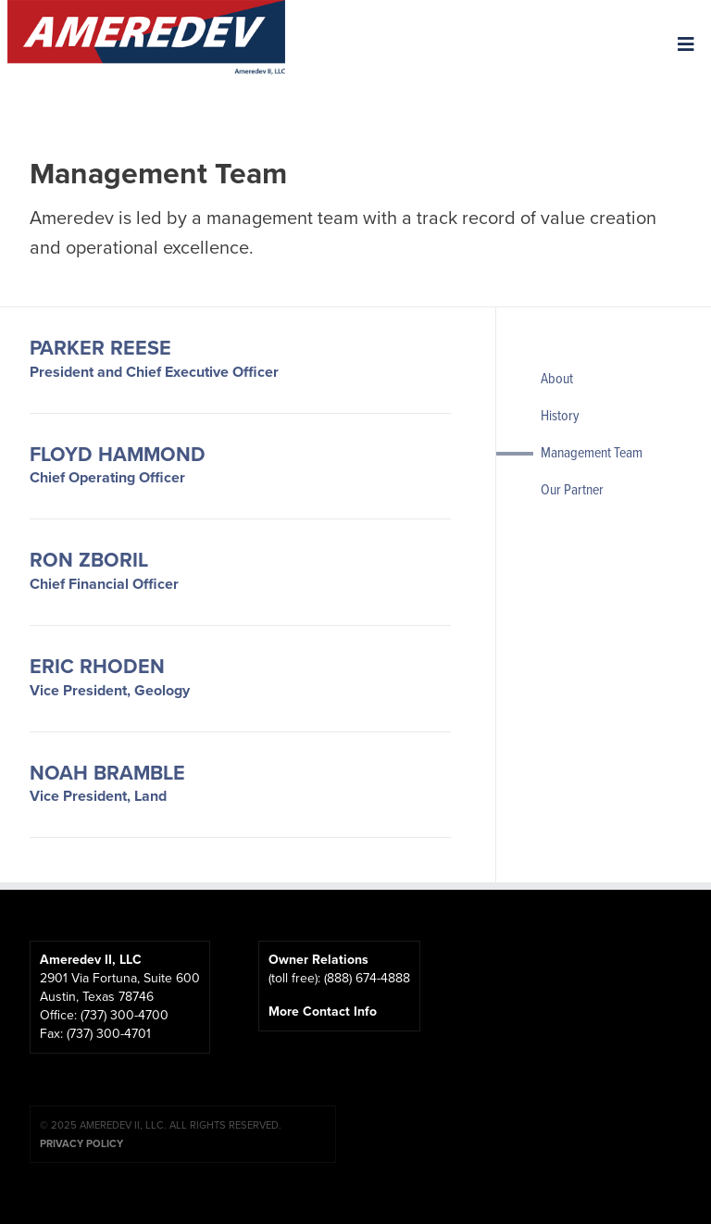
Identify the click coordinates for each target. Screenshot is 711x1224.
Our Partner (572, 489)
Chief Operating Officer (107, 477)
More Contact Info (326, 1011)
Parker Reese (100, 349)
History (560, 415)
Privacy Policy (81, 1143)
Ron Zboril (89, 561)
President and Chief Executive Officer (154, 371)
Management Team (591, 452)
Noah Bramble (107, 774)
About (557, 378)
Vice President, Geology (110, 690)
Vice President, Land (98, 795)
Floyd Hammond (118, 455)
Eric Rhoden (97, 668)
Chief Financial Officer (104, 583)
